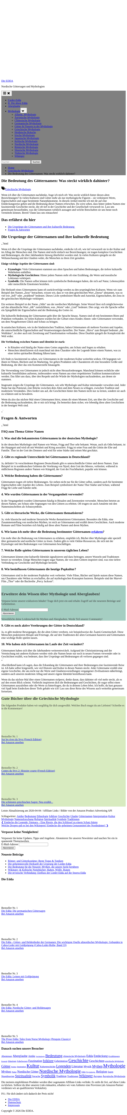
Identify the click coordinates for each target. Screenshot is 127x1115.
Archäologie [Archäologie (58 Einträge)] (40, 1056)
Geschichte (64, 816)
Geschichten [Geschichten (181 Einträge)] (97, 1061)
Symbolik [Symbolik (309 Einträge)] (48, 1076)
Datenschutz (14, 1102)
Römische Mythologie (26, 147)
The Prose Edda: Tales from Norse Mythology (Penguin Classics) (36, 1039)
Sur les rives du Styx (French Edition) (21, 739)
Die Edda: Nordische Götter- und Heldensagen (26, 1007)
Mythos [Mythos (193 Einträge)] (6, 1071)
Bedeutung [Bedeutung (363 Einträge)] (53, 1056)
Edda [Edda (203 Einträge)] (89, 1056)
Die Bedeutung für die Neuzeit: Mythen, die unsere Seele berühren (43, 866)
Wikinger (19, 156)
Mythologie (14, 111)
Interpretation (100, 816)
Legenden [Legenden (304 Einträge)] (63, 1066)
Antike (20, 816)
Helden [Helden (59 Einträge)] (13, 1067)
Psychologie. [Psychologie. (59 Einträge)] (91, 1072)
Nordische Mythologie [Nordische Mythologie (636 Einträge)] (60, 1071)
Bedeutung (30, 816)
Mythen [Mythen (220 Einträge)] (97, 1066)
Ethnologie (42, 816)
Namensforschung (24, 819)
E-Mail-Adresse (9, 609)
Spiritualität (50, 819)
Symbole (62, 819)
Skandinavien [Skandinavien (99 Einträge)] (7, 1076)
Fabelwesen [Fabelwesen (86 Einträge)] (22, 1061)
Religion (38, 819)
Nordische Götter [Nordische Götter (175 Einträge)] (28, 1071)
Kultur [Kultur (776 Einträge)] (33, 1065)
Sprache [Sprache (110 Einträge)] (36, 1076)
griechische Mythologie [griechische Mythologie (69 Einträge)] (114, 1061)
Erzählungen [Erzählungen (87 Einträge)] (114, 1056)
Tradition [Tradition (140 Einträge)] (61, 1076)
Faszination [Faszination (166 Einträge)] (35, 1061)
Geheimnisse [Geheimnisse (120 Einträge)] (61, 1061)
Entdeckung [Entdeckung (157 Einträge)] (101, 1056)
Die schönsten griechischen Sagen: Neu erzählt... (27, 802)
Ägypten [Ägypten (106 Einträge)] (97, 1076)
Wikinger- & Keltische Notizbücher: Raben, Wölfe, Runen (39, 869)
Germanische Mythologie (28, 123)
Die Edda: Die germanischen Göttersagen (23, 910)
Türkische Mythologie (26, 153)
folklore (53, 816)
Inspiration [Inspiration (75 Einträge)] (21, 1067)
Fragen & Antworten (19, 229)
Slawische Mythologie (26, 150)
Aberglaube (14, 106)
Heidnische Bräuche (25, 132)
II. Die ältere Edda (17, 103)
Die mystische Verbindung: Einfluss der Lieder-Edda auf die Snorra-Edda (47, 872)
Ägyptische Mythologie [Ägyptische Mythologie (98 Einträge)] (114, 1076)
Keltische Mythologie (26, 141)
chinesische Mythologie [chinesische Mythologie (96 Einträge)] (74, 1056)
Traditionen (73, 819)
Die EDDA (7, 80)
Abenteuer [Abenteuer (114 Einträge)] (6, 1056)
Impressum (14, 1105)
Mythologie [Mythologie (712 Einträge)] (114, 1065)
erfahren (97, 531)
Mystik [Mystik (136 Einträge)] (88, 1066)
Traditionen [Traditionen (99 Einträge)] (72, 1076)
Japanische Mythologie (27, 138)
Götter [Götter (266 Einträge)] (5, 1066)
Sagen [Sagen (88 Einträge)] (110, 1072)
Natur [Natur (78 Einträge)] (14, 1072)
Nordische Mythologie (26, 144)
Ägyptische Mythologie (27, 117)
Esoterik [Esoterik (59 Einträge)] (4, 1061)
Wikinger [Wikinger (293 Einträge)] (86, 1076)
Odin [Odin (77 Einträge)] (83, 1072)
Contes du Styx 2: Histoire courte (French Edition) (28, 770)
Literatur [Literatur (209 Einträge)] (77, 1066)
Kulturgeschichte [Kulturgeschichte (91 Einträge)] (47, 1066)
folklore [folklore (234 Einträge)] (48, 1061)
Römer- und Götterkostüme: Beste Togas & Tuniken (35, 860)
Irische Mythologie (25, 135)
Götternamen (86, 816)
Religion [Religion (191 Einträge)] (101, 1071)
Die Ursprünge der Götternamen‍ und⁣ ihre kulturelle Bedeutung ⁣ (41, 226)
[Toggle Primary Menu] (6, 93)
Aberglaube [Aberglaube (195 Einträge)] (20, 1056)
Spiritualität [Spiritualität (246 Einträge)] (23, 1076)
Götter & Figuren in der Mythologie (34, 126)
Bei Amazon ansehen (12, 742)
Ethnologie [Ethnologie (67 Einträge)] (12, 1061)
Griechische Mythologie (27, 129)
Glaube (74, 816)
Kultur (111, 816)
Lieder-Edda (14, 100)
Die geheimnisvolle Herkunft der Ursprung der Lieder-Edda (39, 863)
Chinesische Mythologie (27, 120)
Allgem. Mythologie (25, 114)
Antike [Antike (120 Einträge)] (31, 1056)
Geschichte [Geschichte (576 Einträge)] (78, 1060)
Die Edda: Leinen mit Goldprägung (20, 976)
